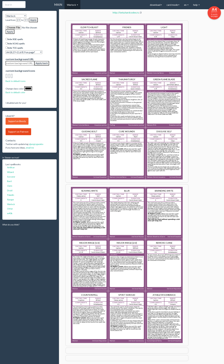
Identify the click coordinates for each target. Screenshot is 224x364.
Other (10, 208)
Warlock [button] (72, 4)
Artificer (11, 167)
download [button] (156, 4)
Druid (9, 190)
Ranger (10, 199)
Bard (9, 181)
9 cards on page (214, 12)
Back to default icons (16, 81)
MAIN (58, 4)
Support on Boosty (17, 121)
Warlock (11, 204)
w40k (9, 213)
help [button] (196, 4)
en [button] (186, 4)
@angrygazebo (36, 144)
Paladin (10, 195)
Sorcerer (11, 176)
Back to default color (15, 92)
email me (30, 147)
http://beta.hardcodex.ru (126, 12)
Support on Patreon (18, 131)
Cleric (9, 185)
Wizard (10, 172)
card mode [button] (173, 4)
